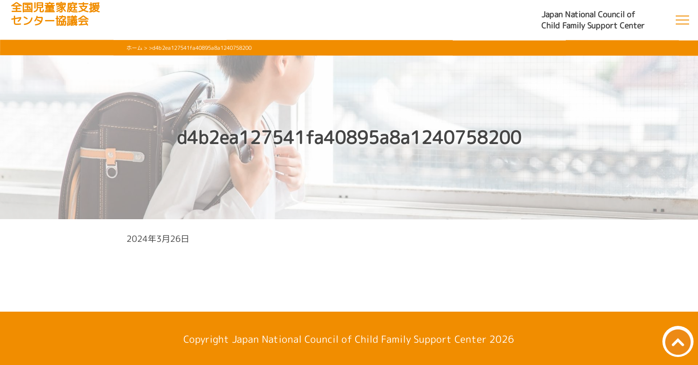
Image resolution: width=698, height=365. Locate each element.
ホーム (134, 48)
